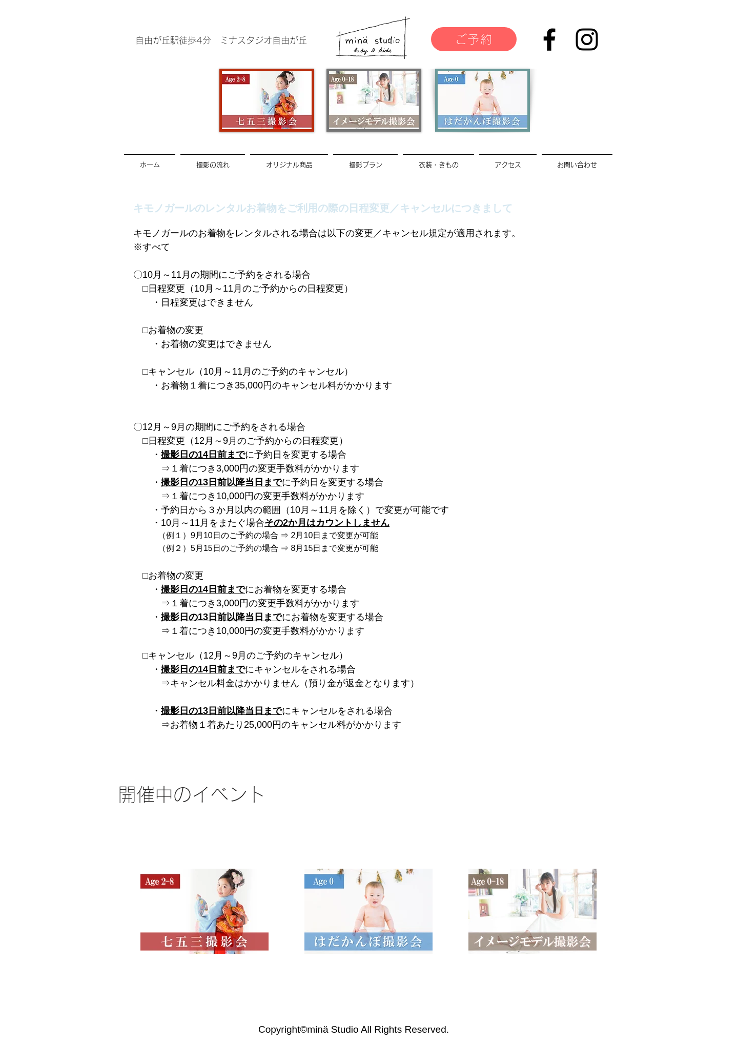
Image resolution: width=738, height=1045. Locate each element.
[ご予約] (474, 39)
